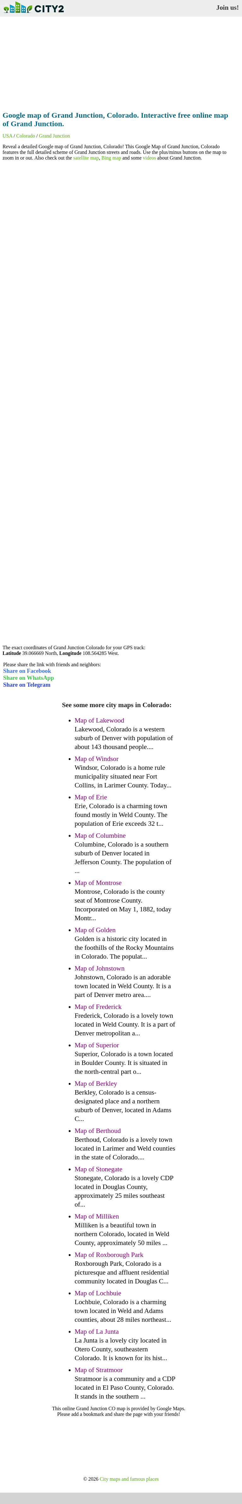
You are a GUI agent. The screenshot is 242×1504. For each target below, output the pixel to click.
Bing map (111, 158)
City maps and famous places (129, 1479)
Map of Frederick (98, 1007)
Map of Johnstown (100, 968)
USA (7, 135)
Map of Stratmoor (99, 1370)
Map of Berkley (96, 1083)
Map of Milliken (97, 1216)
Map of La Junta (97, 1331)
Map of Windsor (97, 759)
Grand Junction (54, 135)
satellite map (86, 158)
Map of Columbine (100, 835)
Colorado (25, 135)
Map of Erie (91, 797)
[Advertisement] (121, 62)
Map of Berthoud (98, 1131)
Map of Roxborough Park (109, 1255)
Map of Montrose (98, 883)
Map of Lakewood (99, 720)
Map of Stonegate (99, 1169)
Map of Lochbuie (98, 1293)
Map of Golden (95, 930)
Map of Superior (97, 1045)
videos (149, 158)
